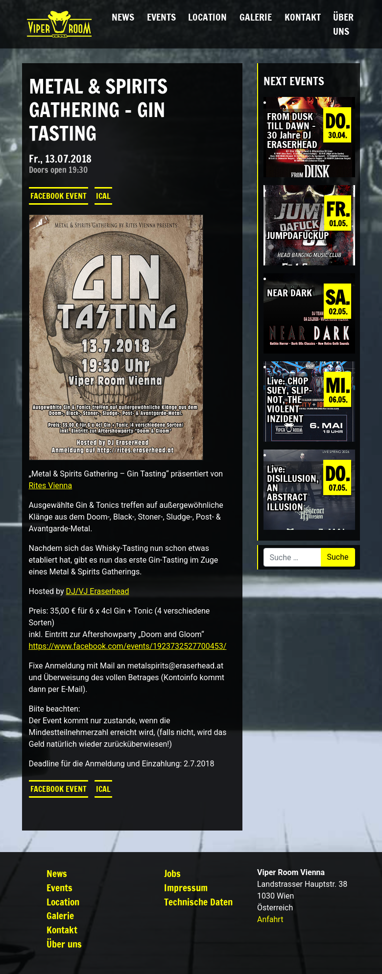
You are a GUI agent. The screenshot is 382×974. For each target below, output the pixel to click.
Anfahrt (270, 919)
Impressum (186, 887)
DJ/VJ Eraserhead (97, 591)
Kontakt (303, 17)
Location (207, 17)
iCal (103, 195)
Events (161, 17)
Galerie (255, 17)
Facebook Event (58, 195)
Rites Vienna (50, 485)
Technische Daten (198, 901)
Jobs (172, 873)
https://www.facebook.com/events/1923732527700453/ (128, 646)
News (123, 17)
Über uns (343, 24)
